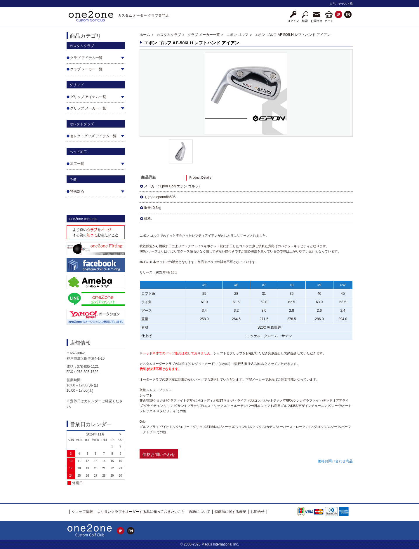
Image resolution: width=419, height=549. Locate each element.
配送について (199, 512)
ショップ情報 (82, 512)
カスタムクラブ (169, 35)
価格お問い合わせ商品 (335, 461)
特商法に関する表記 (230, 512)
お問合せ (258, 512)
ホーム (145, 35)
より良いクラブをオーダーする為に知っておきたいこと (141, 512)
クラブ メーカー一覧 (203, 35)
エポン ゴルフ (237, 35)
